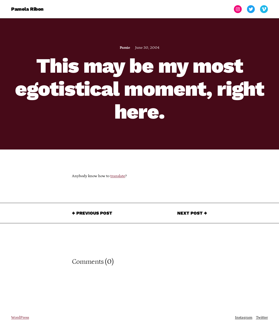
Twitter (262, 317)
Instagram (243, 317)
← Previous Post (92, 213)
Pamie (125, 47)
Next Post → (192, 213)
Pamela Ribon (27, 9)
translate (117, 176)
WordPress (20, 317)
